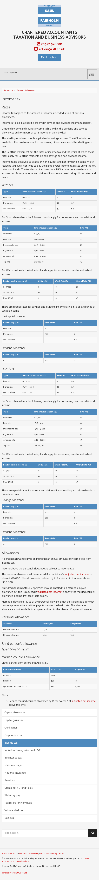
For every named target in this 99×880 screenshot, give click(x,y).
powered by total (14, 873)
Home (4, 853)
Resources (8, 90)
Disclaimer (45, 853)
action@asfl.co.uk (49, 49)
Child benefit (11, 727)
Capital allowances (14, 712)
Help (61, 853)
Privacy (54, 853)
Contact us (13, 853)
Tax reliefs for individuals (18, 803)
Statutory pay (12, 795)
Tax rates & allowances (26, 90)
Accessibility (34, 853)
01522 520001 (49, 44)
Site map (23, 853)
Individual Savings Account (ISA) (22, 750)
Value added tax (13, 810)
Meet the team (49, 57)
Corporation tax (13, 735)
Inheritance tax (13, 757)
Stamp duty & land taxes (18, 788)
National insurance (15, 773)
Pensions (9, 780)
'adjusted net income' (77, 574)
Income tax (10, 743)
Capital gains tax (13, 720)
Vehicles (9, 818)
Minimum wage (13, 765)
